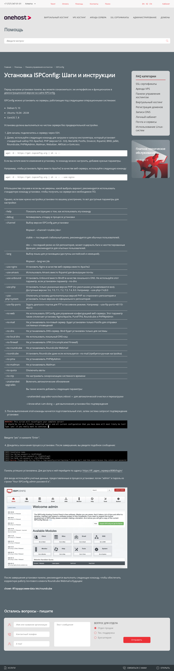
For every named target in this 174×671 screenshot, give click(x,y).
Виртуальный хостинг (56, 17)
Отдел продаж (105, 628)
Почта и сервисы (146, 122)
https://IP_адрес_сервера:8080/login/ (102, 470)
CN (150, 4)
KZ (147, 4)
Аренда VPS (143, 88)
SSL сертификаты (120, 17)
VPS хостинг (79, 17)
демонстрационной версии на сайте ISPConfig (29, 92)
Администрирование (145, 17)
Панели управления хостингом (148, 95)
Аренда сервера (98, 17)
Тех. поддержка (105, 632)
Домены (165, 17)
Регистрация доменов (149, 107)
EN (143, 4)
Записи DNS (143, 112)
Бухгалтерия (104, 637)
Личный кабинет (146, 117)
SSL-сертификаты (146, 83)
